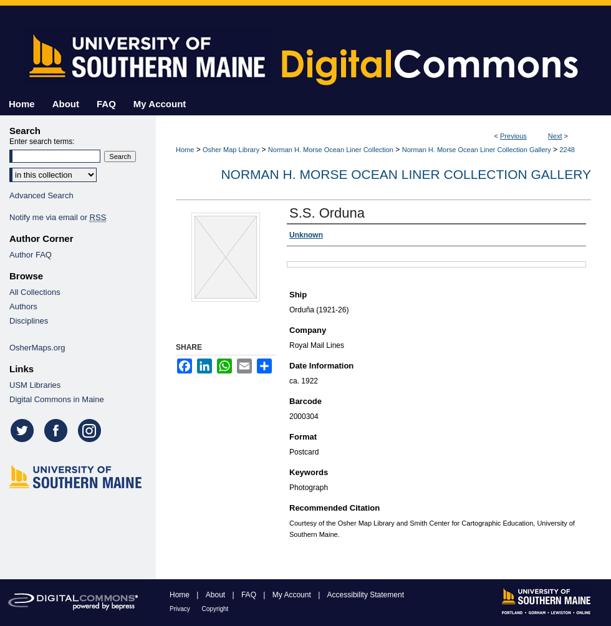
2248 (566, 149)
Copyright (215, 608)
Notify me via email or (57, 217)
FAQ (249, 594)
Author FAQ (30, 254)
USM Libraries (34, 385)
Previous (513, 136)
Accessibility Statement (365, 594)
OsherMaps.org (37, 347)
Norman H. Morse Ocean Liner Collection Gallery (476, 149)
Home (185, 149)
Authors (23, 306)
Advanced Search (41, 195)
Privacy (181, 608)
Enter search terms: (42, 141)
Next (555, 136)
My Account (292, 594)
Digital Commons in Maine (56, 399)
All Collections (34, 292)
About (217, 594)
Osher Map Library (231, 149)
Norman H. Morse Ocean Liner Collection (330, 149)
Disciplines (28, 320)
